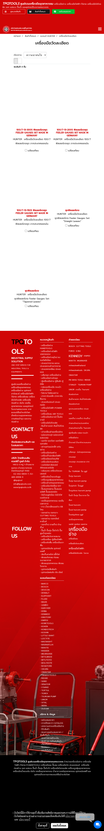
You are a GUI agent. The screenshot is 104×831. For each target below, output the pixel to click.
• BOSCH (44, 586)
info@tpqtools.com (22, 483)
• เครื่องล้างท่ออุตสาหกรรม (52, 482)
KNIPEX (87, 356)
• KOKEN (44, 626)
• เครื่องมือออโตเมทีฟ (49, 458)
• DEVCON (45, 589)
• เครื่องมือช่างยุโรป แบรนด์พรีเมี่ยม (50, 359)
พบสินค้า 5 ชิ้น (20, 66)
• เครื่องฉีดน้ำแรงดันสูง (50, 476)
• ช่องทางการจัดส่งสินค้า (51, 741)
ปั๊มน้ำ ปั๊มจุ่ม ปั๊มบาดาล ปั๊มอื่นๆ (79, 498)
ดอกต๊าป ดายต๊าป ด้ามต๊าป (79, 418)
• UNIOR (44, 699)
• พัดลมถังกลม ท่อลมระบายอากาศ (49, 559)
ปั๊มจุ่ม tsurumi (75, 476)
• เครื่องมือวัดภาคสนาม (50, 536)
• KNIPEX (44, 620)
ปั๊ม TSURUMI (74, 471)
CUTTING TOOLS (83, 346)
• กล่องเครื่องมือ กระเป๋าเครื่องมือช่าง (50, 388)
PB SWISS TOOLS (76, 380)
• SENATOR (45, 684)
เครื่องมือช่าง (78, 531)
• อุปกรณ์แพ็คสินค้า (48, 569)
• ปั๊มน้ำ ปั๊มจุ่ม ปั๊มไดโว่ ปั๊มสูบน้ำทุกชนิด (51, 532)
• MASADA (44, 650)
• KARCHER (45, 608)
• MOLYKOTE (46, 662)
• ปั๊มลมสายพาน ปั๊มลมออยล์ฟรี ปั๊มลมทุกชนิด (51, 490)
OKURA (87, 370)
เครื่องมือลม (73, 538)
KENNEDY (76, 356)
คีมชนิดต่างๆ (73, 394)
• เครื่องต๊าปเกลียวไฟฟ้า (50, 455)
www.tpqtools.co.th (22, 487)
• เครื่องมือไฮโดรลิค (48, 422)
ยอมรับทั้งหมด (59, 825)
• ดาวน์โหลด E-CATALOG (51, 723)
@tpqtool (18, 480)
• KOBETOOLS (46, 623)
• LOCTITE (45, 638)
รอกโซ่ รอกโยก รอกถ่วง (78, 524)
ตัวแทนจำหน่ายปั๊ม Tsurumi (80, 428)
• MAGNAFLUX (46, 644)
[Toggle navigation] (99, 29)
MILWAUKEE (82, 360)
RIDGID (87, 380)
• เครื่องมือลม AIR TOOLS (51, 413)
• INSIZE (43, 602)
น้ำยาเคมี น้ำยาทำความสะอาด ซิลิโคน (80, 445)
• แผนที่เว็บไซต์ (46, 750)
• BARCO (44, 583)
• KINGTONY (45, 617)
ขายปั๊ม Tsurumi (82, 389)
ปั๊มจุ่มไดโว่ (73, 485)
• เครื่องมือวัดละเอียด (49, 461)
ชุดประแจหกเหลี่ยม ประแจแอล (79, 411)
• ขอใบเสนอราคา (47, 720)
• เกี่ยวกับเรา (45, 744)
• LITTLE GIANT (47, 635)
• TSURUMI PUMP (48, 696)
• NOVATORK (46, 666)
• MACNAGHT (46, 641)
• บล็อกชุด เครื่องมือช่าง (50, 375)
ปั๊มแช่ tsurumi (75, 505)
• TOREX (44, 693)
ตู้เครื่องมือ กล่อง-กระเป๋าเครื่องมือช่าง (78, 435)
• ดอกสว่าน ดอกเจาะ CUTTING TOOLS (49, 514)
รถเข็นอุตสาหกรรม (76, 519)
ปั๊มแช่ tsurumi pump (77, 510)
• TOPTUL (44, 690)
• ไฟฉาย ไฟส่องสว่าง (49, 393)
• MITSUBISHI (46, 656)
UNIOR (71, 389)
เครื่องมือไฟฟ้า (76, 548)
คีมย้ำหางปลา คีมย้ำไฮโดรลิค (80, 399)
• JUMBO (44, 605)
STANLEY (72, 384)
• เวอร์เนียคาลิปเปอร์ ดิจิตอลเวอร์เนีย (49, 466)
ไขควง (86, 553)
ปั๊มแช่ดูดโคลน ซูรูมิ (76, 514)
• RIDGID (44, 678)
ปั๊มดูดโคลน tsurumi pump (80, 490)
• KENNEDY (45, 614)
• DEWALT (44, 592)
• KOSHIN (44, 632)
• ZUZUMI (44, 708)
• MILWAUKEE (46, 653)
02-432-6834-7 (21, 473)
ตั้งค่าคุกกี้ (42, 825)
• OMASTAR (45, 672)
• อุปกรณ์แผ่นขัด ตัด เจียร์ (51, 572)
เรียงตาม (19, 55)
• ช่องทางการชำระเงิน (49, 738)
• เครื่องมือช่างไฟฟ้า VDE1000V (48, 353)
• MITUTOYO (46, 659)
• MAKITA (44, 647)
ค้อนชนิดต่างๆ (74, 404)
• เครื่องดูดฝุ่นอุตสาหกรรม (51, 479)
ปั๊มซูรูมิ (80, 485)
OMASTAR (73, 375)
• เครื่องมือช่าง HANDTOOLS (46, 347)
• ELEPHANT (45, 595)
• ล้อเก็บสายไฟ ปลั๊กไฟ (49, 554)
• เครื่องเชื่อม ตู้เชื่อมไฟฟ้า (51, 539)
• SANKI (43, 681)
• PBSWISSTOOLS (48, 675)
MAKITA (72, 360)
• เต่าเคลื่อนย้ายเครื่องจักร (51, 431)
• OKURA (44, 669)
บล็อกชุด (72, 452)
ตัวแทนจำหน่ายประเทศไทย (79, 423)
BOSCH (72, 346)
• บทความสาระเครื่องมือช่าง (52, 726)
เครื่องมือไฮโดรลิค (75, 553)
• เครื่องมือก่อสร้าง (48, 452)
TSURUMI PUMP (84, 384)
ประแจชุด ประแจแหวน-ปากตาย (79, 464)
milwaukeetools (75, 370)
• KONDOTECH (47, 629)
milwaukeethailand (77, 365)
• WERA (43, 705)
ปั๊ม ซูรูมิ (84, 471)
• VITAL (43, 702)
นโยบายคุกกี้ (24, 819)
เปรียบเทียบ (33, 150)
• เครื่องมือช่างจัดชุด (49, 378)
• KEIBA (43, 611)
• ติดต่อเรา (45, 747)
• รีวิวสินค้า (44, 729)
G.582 (78, 351)
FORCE (71, 351)
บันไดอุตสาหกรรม (84, 452)
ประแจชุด (72, 457)
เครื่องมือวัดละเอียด (76, 543)
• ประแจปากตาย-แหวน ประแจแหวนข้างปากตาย (50, 365)
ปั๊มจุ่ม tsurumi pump (77, 481)
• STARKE (44, 687)
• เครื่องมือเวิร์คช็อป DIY (50, 485)
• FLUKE (43, 599)
